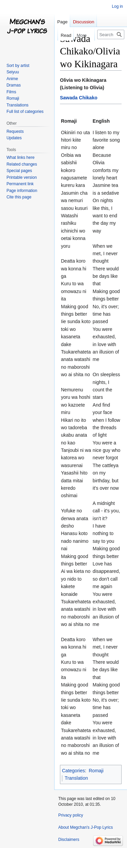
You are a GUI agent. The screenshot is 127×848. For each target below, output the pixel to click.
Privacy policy (70, 815)
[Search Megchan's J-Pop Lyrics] (110, 34)
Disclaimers (68, 839)
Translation (76, 778)
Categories (73, 770)
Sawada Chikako (79, 97)
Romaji (96, 770)
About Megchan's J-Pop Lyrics (85, 827)
